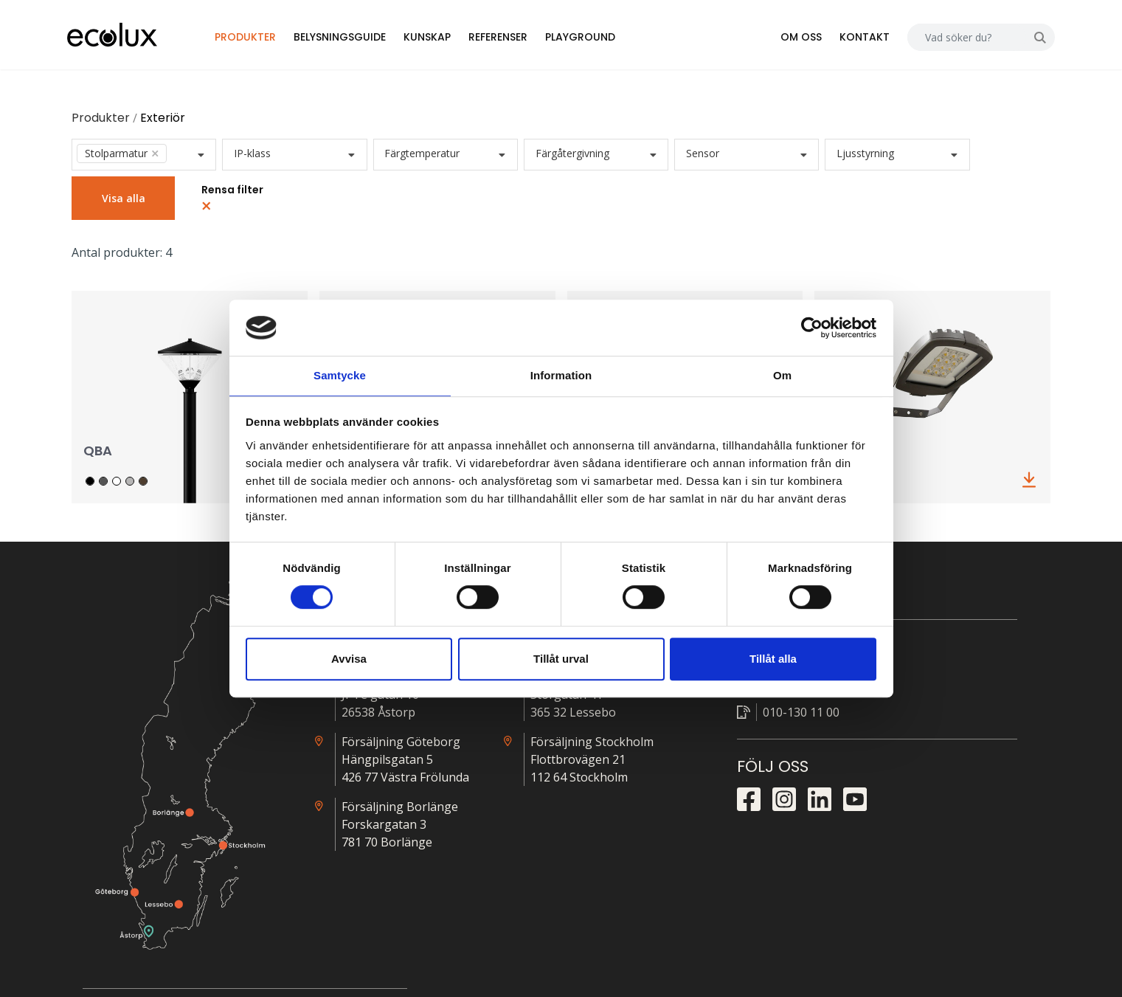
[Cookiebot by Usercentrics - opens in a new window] (811, 327)
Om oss (785, 39)
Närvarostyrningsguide (886, 727)
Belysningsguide (370, 39)
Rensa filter (243, 203)
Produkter (275, 39)
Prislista (848, 705)
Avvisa (349, 659)
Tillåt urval (561, 659)
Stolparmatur (133, 159)
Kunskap (457, 39)
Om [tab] (782, 375)
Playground (610, 39)
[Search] (951, 40)
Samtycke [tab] (340, 375)
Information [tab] (561, 375)
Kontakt (849, 39)
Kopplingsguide (868, 748)
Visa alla (134, 204)
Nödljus (847, 791)
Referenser (528, 39)
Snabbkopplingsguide (883, 769)
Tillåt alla (773, 659)
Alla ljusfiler (857, 684)
